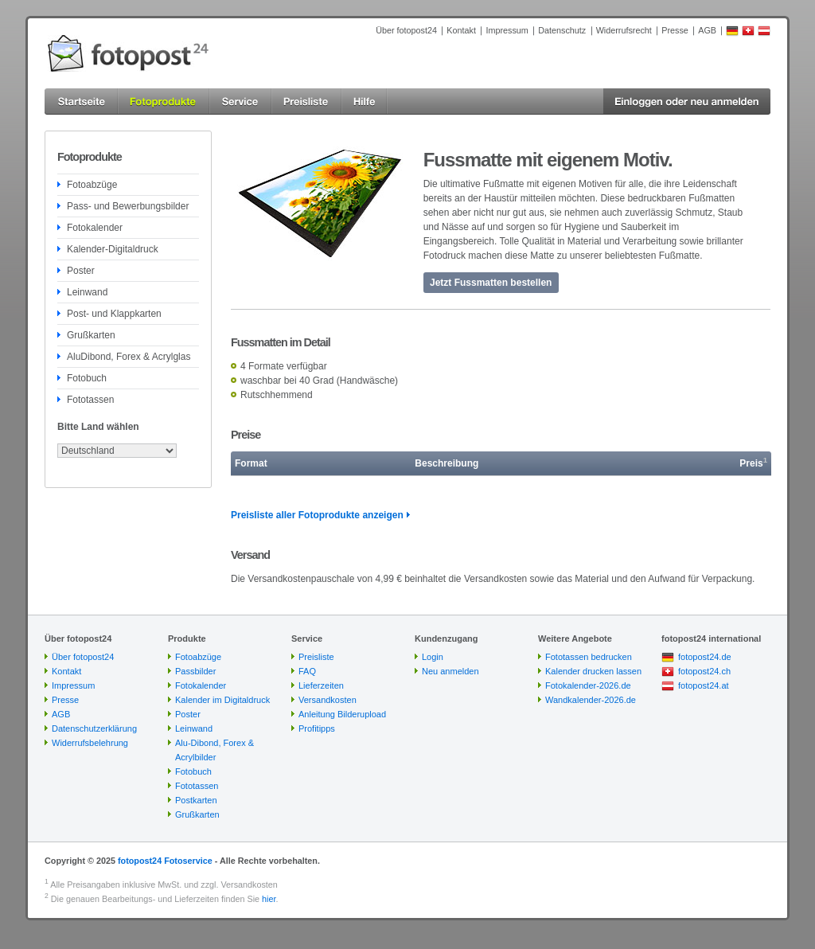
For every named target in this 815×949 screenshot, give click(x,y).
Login (432, 657)
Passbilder (195, 671)
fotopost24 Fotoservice (165, 860)
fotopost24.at (703, 685)
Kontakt (461, 30)
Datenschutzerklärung (94, 728)
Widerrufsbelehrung (90, 743)
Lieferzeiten (321, 685)
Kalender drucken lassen (593, 671)
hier (268, 899)
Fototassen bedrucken (588, 657)
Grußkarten (91, 335)
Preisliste (316, 657)
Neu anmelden (450, 671)
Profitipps (316, 728)
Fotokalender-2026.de (588, 685)
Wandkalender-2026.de (590, 700)
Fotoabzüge (92, 184)
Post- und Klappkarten (114, 313)
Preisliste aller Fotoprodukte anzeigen (317, 515)
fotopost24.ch (704, 671)
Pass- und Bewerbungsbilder (128, 206)
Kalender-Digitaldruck (112, 249)
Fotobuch (87, 378)
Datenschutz (562, 30)
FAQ (307, 671)
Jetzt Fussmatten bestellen (491, 282)
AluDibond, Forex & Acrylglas (128, 356)
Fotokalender (95, 227)
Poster (81, 270)
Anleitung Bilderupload (342, 714)
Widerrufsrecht (624, 30)
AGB (707, 30)
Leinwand (87, 292)
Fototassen (90, 399)
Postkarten (196, 800)
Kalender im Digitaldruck (222, 700)
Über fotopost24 (406, 30)
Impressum (506, 30)
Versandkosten (327, 700)
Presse (674, 30)
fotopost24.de (704, 657)
